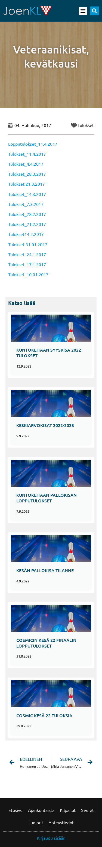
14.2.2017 (34, 234)
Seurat (87, 810)
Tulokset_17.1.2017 (27, 264)
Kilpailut (68, 810)
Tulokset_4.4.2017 (26, 163)
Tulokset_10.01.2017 (28, 274)
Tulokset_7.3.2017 (26, 204)
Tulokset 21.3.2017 (26, 183)
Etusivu (15, 810)
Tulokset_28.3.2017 (27, 173)
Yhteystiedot (61, 822)
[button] (83, 11)
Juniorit (35, 822)
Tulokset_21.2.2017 (27, 224)
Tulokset (86, 125)
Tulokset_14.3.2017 (27, 194)
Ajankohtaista (41, 810)
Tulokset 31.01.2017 (27, 244)
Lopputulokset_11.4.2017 (32, 143)
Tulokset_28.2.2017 (27, 214)
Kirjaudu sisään (51, 838)
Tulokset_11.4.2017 (27, 153)
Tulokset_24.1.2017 (27, 254)
